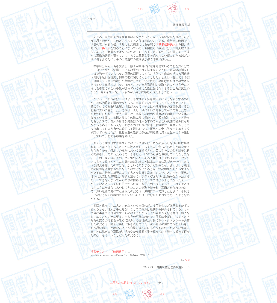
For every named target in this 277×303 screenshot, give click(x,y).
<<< (140, 8)
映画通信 (119, 251)
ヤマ (187, 260)
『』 (167, 44)
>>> (187, 8)
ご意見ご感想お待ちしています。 (131, 282)
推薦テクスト (99, 251)
